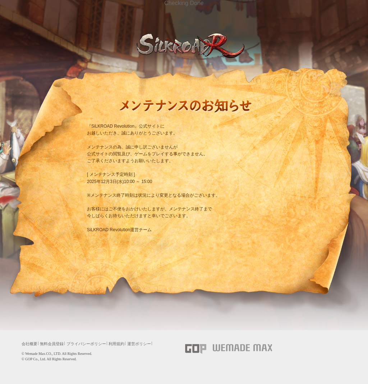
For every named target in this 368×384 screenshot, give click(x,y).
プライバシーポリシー (86, 344)
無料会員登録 (52, 344)
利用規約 (116, 344)
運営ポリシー (139, 344)
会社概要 (29, 344)
